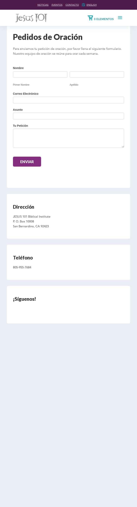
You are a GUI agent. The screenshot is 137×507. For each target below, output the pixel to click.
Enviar (27, 161)
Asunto (18, 109)
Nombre (18, 68)
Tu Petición (20, 125)
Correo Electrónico (25, 93)
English (92, 4)
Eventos (57, 4)
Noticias (43, 4)
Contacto (72, 4)
